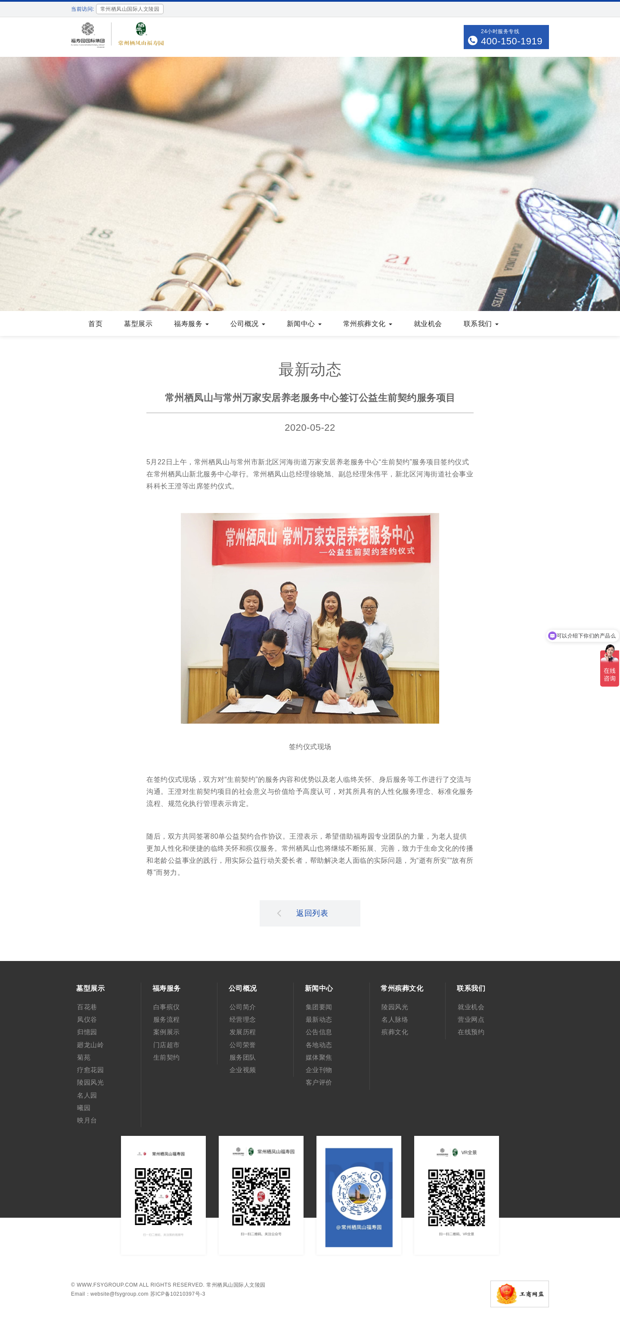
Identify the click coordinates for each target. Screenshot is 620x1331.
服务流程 (166, 1019)
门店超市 (166, 1044)
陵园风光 (90, 1082)
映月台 (87, 1120)
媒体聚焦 (319, 1057)
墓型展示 (138, 323)
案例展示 (166, 1032)
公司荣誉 (242, 1044)
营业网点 (471, 1019)
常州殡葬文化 (367, 323)
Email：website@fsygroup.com (110, 1294)
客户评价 (319, 1082)
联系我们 (481, 323)
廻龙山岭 (90, 1044)
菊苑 (83, 1057)
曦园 (83, 1107)
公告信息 (319, 1032)
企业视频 (242, 1069)
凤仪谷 (87, 1019)
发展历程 (242, 1032)
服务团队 (242, 1057)
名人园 (87, 1095)
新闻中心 (304, 323)
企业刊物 (319, 1069)
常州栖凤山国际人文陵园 (236, 1285)
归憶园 (87, 1032)
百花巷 (87, 1007)
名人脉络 (394, 1019)
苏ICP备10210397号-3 (177, 1294)
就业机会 (428, 323)
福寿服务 (191, 323)
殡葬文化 (394, 1032)
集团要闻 (319, 1007)
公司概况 (247, 323)
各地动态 (319, 1044)
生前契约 (166, 1057)
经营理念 (242, 1019)
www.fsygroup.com (107, 1285)
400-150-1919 (511, 41)
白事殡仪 (166, 1007)
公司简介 (242, 1007)
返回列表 (303, 913)
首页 (95, 323)
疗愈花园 (90, 1069)
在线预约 (471, 1032)
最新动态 (319, 1019)
